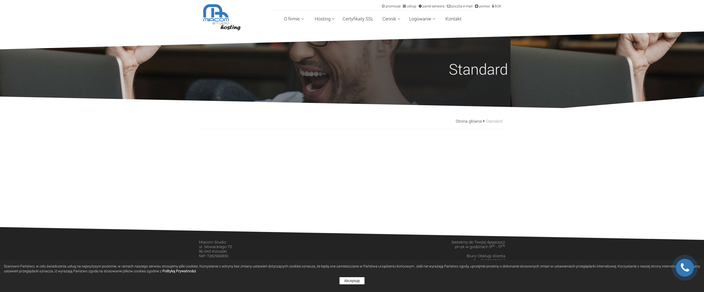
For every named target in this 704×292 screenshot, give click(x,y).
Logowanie (422, 19)
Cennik (391, 19)
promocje (392, 6)
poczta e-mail (461, 6)
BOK (497, 6)
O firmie (294, 19)
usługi (411, 6)
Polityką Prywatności (179, 270)
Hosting (325, 19)
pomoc (484, 6)
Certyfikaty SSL (358, 19)
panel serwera (433, 6)
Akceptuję (352, 281)
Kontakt (453, 19)
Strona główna (469, 121)
